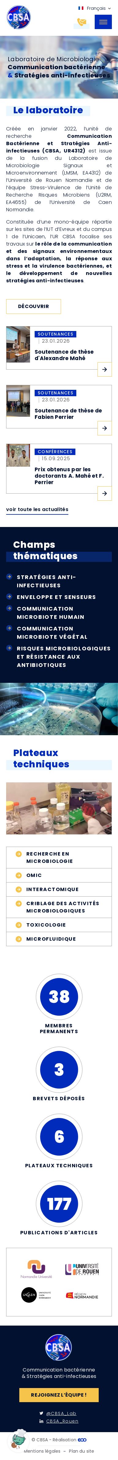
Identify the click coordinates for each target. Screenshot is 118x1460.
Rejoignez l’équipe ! (59, 1394)
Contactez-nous (88, 23)
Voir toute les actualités (37, 509)
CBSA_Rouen (59, 1421)
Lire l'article (104, 369)
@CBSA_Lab (58, 1413)
